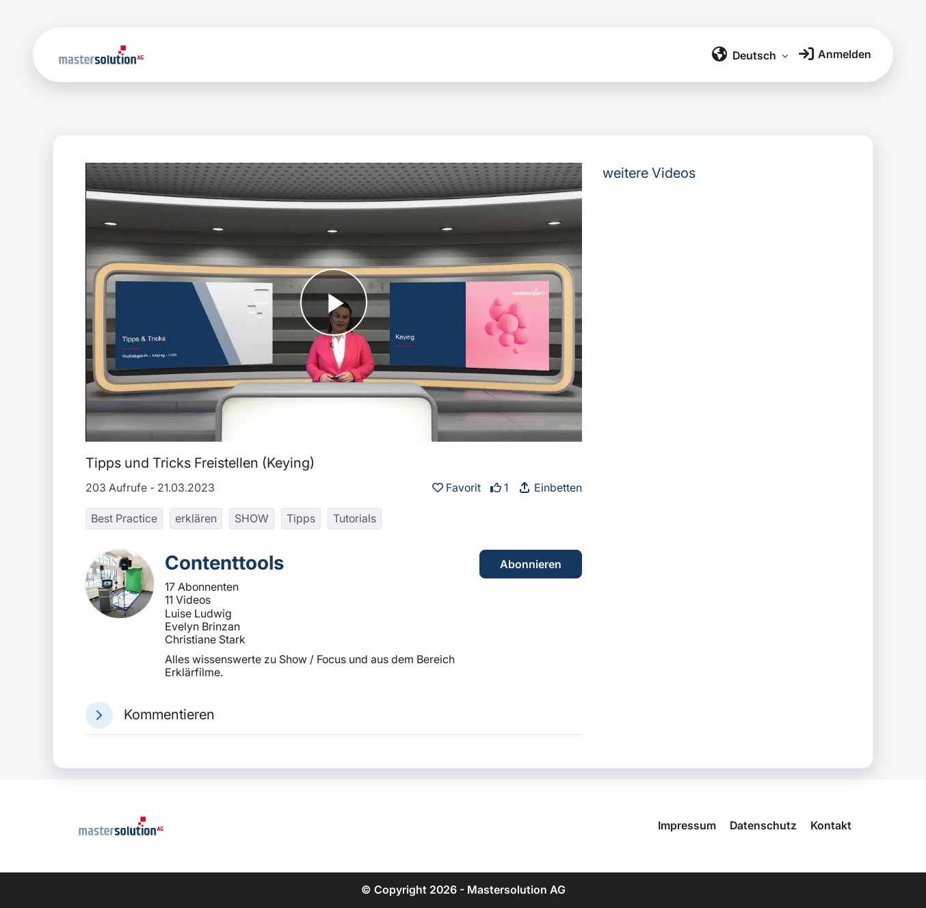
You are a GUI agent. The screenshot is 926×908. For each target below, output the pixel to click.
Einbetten (550, 487)
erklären (196, 518)
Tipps (301, 518)
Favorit (458, 487)
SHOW (252, 518)
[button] (99, 715)
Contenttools (224, 562)
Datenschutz (763, 825)
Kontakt (830, 825)
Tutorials (354, 518)
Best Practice (124, 518)
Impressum (687, 825)
